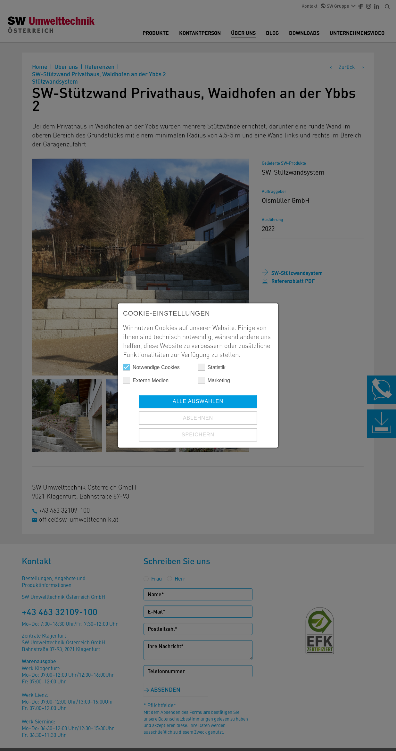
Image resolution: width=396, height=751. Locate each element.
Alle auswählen (198, 401)
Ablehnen (198, 418)
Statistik (212, 367)
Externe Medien (146, 380)
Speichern (198, 434)
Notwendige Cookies (151, 367)
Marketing (214, 380)
